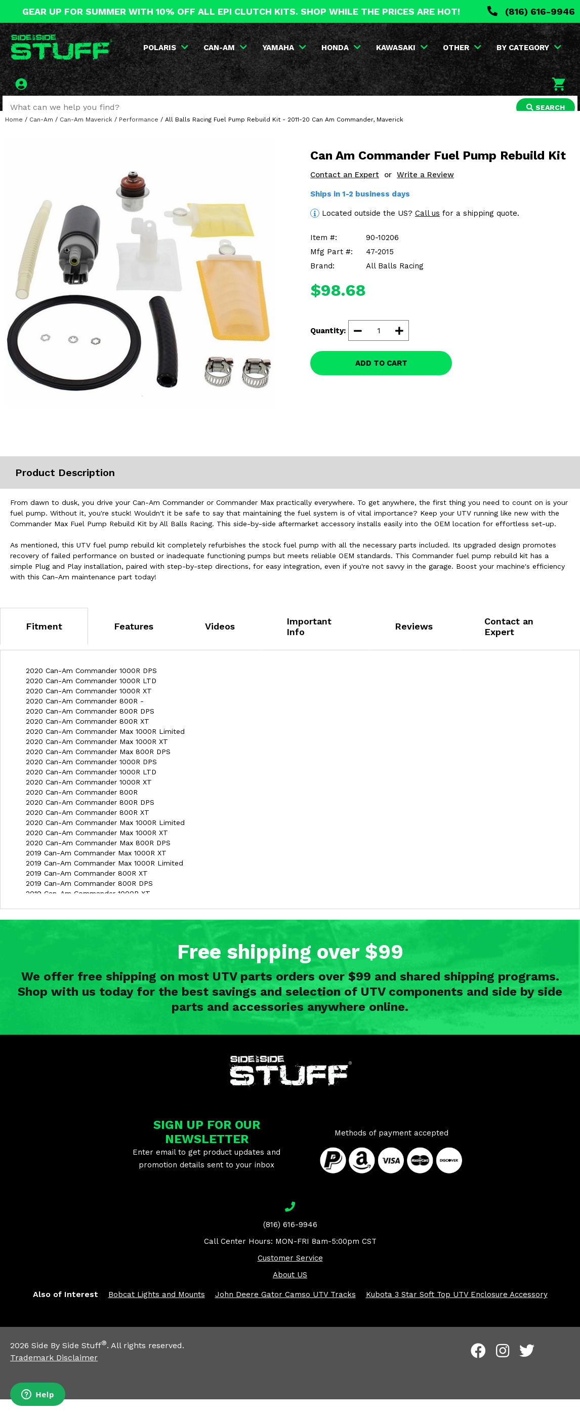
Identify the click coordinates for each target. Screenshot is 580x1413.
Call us (427, 226)
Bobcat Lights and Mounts (156, 1307)
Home (14, 132)
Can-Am (41, 132)
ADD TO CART (381, 376)
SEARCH (543, 107)
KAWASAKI (403, 47)
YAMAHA (285, 47)
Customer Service (290, 1271)
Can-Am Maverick (86, 132)
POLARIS (166, 47)
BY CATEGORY (530, 47)
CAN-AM (226, 47)
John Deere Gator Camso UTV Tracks (285, 1307)
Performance (138, 132)
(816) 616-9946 (531, 11)
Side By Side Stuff (69, 1359)
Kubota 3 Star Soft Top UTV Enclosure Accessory (457, 1307)
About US (290, 1287)
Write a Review (425, 187)
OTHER (463, 47)
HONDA (342, 47)
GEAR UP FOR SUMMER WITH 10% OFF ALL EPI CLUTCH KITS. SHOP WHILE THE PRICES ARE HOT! (241, 11)
